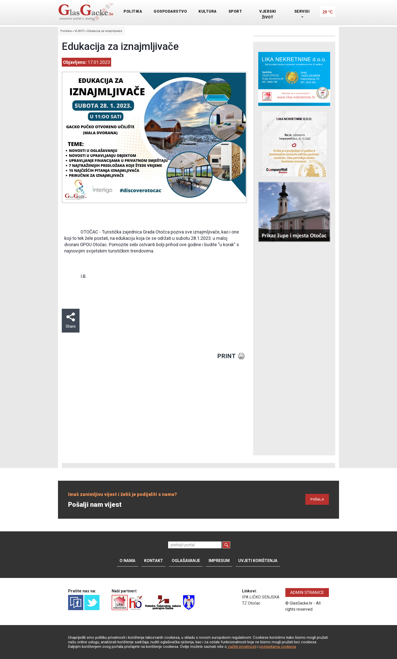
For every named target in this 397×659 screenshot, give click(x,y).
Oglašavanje (186, 560)
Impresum (219, 560)
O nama (127, 560)
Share (71, 321)
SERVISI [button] (302, 11)
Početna (66, 31)
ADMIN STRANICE (307, 592)
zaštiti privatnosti (241, 646)
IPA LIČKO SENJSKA (260, 597)
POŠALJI (317, 499)
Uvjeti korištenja (257, 560)
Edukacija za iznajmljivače (104, 31)
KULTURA (207, 11)
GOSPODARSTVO (170, 11)
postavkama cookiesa (277, 646)
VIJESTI (79, 31)
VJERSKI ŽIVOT (267, 14)
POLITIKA (133, 11)
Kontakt (153, 560)
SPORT (235, 11)
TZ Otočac (251, 603)
